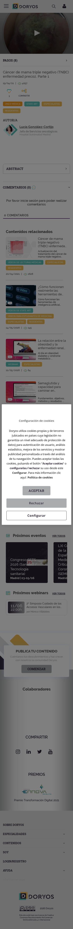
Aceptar (36, 490)
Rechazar (36, 503)
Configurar (19, 472)
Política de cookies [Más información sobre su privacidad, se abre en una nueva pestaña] (40, 477)
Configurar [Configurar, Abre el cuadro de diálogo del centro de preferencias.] (36, 515)
